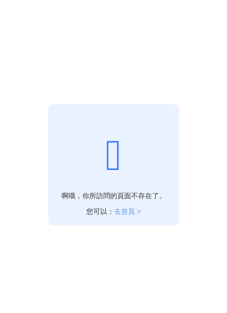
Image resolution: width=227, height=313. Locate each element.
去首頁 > (127, 211)
